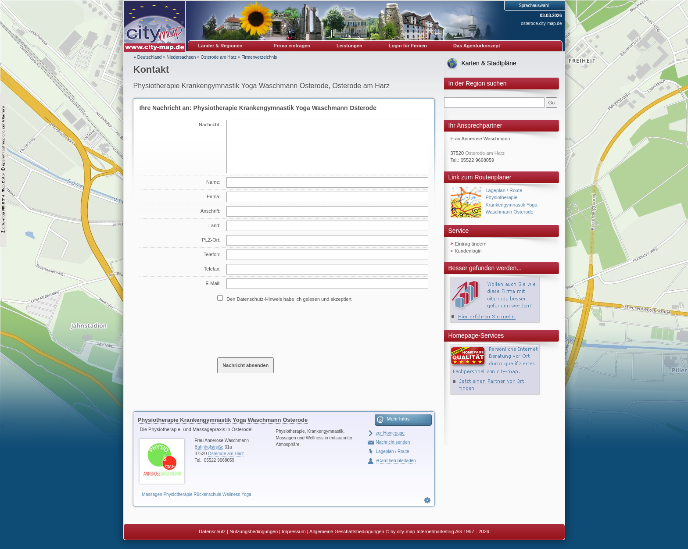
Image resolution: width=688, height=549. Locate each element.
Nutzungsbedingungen (253, 531)
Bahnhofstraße (209, 447)
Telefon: (212, 254)
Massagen (152, 494)
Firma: (213, 196)
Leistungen (349, 45)
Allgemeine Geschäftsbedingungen (346, 531)
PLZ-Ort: (211, 239)
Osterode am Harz (218, 57)
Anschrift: (211, 211)
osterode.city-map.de (541, 23)
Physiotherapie (177, 494)
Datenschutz (212, 531)
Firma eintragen (292, 45)
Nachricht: (210, 124)
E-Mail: (212, 283)
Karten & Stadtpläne (489, 63)
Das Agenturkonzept (476, 45)
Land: (214, 225)
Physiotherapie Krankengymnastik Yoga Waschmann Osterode (223, 420)
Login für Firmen (408, 45)
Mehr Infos (398, 418)
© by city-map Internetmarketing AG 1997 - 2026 (437, 531)
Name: (213, 182)
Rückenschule (207, 494)
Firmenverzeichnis (259, 57)
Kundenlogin (468, 250)
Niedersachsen (181, 57)
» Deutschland (148, 57)
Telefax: (212, 268)
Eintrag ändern (471, 243)
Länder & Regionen (220, 45)
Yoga (246, 494)
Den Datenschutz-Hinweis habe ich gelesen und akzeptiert (288, 299)
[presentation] (284, 329)
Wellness (231, 494)
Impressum (293, 531)
